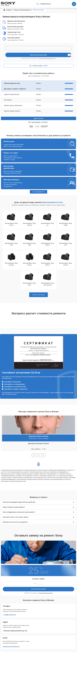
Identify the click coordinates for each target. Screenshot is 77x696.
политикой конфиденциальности (46, 58)
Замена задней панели (12, 111)
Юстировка (8, 100)
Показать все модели (38, 294)
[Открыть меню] (74, 4)
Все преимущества (38, 192)
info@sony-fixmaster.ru (11, 646)
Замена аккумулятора (11, 94)
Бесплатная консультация (38, 589)
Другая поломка (38, 118)
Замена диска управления (13, 105)
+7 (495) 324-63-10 (45, 4)
